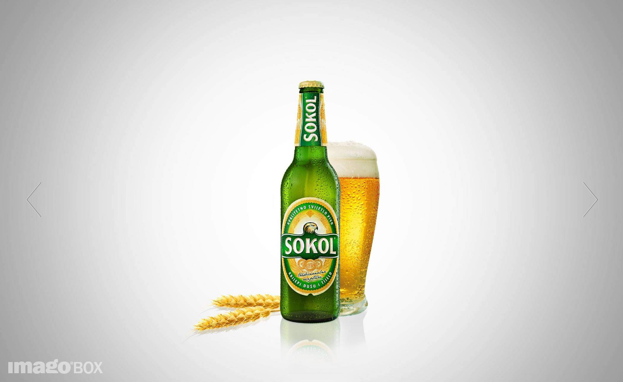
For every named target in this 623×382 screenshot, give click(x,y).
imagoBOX (55, 366)
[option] (311, 191)
